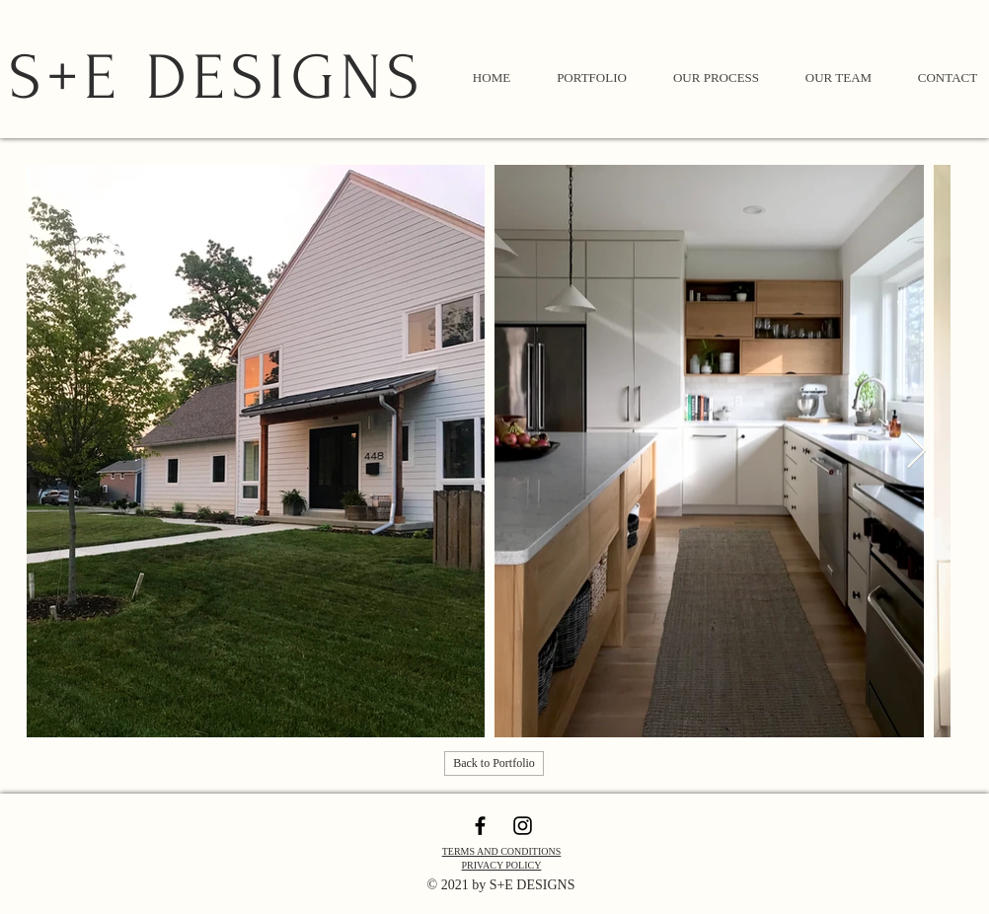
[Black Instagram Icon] (522, 825)
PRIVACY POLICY (502, 865)
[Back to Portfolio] (494, 763)
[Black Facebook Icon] (480, 825)
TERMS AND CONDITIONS (502, 851)
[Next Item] (916, 451)
